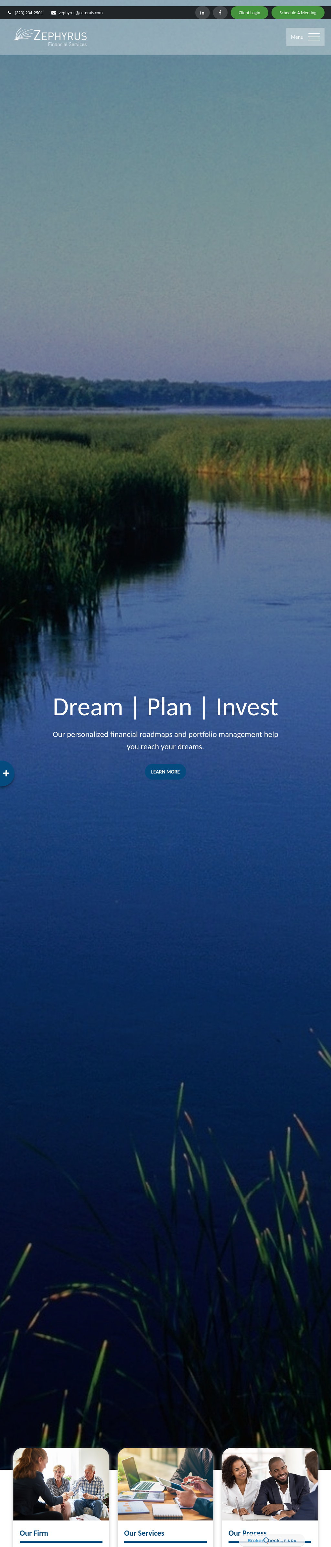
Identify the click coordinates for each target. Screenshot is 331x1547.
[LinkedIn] (202, 6)
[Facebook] (220, 6)
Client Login (249, 6)
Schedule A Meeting (298, 6)
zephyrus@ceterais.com (76, 6)
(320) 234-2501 (24, 6)
